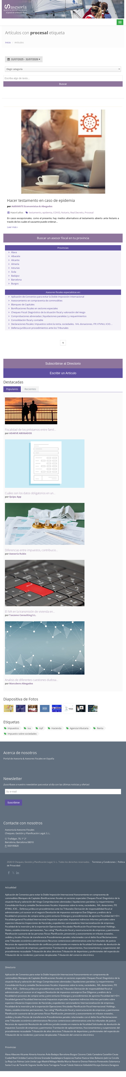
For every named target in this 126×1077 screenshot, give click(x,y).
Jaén (106, 1057)
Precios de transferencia (34, 937)
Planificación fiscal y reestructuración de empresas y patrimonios (87, 930)
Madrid (45, 1061)
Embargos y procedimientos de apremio (80, 915)
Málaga (53, 1061)
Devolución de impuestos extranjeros (63, 912)
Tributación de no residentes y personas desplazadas (31, 954)
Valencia (78, 1065)
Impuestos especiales (57, 919)
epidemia (47, 212)
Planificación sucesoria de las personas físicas (27, 933)
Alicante (15, 260)
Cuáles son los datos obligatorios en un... (30, 493)
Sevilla (40, 1065)
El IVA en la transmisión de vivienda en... (30, 612)
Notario (65, 212)
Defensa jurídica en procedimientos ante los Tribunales (39, 327)
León (27, 1061)
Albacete (15, 256)
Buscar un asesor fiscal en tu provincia (63, 238)
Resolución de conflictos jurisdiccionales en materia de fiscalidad (60, 944)
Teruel (63, 1065)
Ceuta (115, 1054)
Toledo (70, 1065)
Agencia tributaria (77, 728)
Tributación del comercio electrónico (76, 954)
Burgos (15, 283)
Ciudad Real (11, 1057)
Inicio (8, 42)
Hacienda (54, 728)
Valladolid (88, 1065)
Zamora (105, 1065)
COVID (56, 212)
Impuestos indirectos (79, 919)
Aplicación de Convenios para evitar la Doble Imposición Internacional (47, 296)
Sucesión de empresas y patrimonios (34, 947)
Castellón (107, 1054)
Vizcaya (97, 1065)
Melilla (60, 1061)
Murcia (68, 1061)
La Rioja (9, 1061)
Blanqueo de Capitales (22, 304)
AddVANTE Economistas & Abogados (31, 206)
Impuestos (11, 728)
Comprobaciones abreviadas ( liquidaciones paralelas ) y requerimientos (48, 316)
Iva (27, 728)
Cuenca (30, 1057)
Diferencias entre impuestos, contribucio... (31, 550)
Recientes (30, 389)
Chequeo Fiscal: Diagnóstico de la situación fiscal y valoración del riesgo (48, 312)
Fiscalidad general (14, 919)
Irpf (39, 728)
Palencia (92, 1061)
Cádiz (89, 1054)
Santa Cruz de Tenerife (16, 1065)
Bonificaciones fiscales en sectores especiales (34, 308)
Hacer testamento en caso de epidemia (41, 200)
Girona (37, 1057)
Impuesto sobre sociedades (20, 733)
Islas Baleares (97, 1057)
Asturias (15, 267)
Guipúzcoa (68, 1057)
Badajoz (15, 275)
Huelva (77, 1057)
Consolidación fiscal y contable (27, 320)
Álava (14, 252)
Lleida (33, 1061)
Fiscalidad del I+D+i (110, 915)
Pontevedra (103, 1061)
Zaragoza (114, 1065)
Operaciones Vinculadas (61, 926)
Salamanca (114, 1061)
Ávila (13, 271)
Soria (46, 1065)
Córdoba (21, 1057)
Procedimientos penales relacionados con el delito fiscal (74, 937)
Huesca (85, 1057)
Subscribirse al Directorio (63, 363)
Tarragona (54, 1065)
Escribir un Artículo (63, 373)
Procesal (89, 212)
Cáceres (82, 1054)
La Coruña (114, 1057)
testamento (35, 212)
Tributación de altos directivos (46, 951)
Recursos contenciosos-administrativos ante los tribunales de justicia (82, 940)
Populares (12, 389)
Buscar (63, 84)
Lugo (39, 1061)
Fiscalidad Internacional (35, 919)
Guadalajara (57, 1057)
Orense (84, 1061)
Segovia (32, 1065)
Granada (46, 1057)
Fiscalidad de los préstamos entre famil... (30, 430)
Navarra (76, 1061)
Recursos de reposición (16, 944)
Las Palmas (18, 1061)
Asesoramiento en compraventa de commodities (36, 300)
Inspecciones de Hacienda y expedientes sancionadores (52, 922)
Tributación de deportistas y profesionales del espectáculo (90, 951)
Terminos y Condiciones (104, 861)
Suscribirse (13, 802)
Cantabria (97, 1054)
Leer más (12, 227)
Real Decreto (77, 212)
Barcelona (16, 279)
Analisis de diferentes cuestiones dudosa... (31, 680)
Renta (98, 728)
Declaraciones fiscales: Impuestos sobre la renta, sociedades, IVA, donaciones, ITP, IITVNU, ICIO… (62, 324)
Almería (15, 264)
